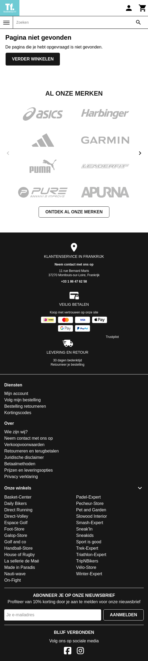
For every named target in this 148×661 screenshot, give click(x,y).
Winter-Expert (89, 574)
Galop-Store (15, 535)
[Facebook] (67, 651)
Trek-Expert (87, 548)
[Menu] (6, 22)
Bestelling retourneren (25, 406)
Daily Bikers (15, 503)
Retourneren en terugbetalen (31, 451)
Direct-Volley (16, 516)
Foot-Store (14, 529)
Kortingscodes (17, 412)
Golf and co (15, 542)
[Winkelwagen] (142, 8)
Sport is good (88, 542)
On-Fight (12, 580)
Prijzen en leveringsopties (28, 470)
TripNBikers (87, 561)
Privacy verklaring (21, 476)
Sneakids (85, 535)
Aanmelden (123, 615)
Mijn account (16, 393)
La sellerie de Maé (21, 561)
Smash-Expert (89, 522)
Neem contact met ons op (74, 264)
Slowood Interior (91, 516)
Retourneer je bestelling (67, 364)
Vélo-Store (86, 567)
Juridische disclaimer (24, 457)
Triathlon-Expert (91, 554)
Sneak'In (84, 529)
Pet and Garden (91, 510)
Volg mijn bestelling (22, 400)
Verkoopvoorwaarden (24, 444)
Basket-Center (17, 497)
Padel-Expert (88, 497)
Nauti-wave (15, 574)
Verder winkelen (33, 59)
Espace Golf (15, 522)
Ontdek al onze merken (73, 212)
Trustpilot (112, 337)
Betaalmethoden (19, 464)
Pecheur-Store (90, 503)
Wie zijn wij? (16, 432)
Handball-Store (18, 548)
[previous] (8, 153)
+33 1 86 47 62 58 (74, 281)
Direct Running (18, 510)
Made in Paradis (19, 567)
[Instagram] (80, 651)
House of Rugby (19, 554)
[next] (140, 153)
